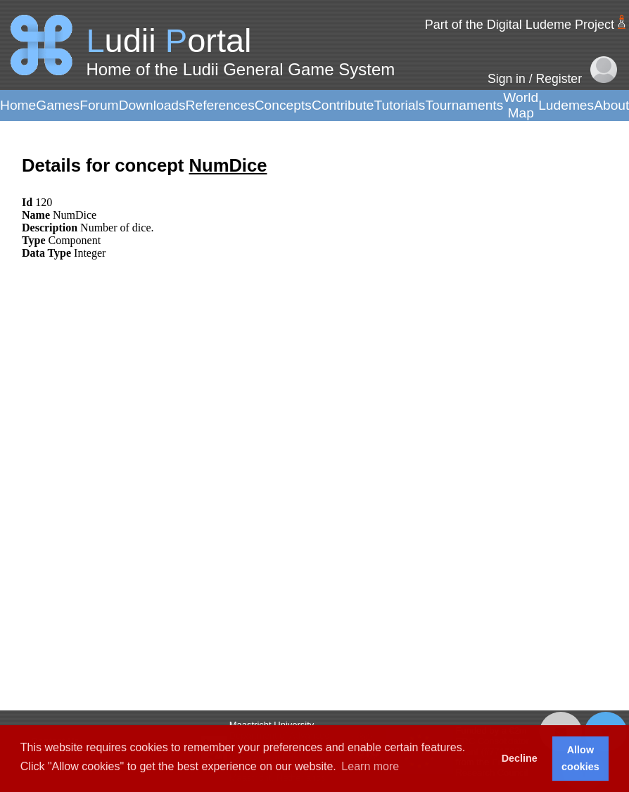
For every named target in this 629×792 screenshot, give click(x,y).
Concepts (283, 105)
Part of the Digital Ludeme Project (519, 25)
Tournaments (464, 105)
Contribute (343, 105)
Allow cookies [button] (580, 758)
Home (18, 105)
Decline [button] (520, 758)
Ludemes (566, 105)
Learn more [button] (370, 766)
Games (58, 105)
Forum (99, 105)
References (220, 105)
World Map (520, 105)
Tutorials (399, 105)
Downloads (152, 105)
